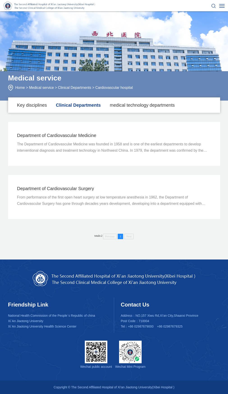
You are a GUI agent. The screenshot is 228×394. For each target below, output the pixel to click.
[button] (214, 5)
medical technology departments (142, 105)
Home (20, 88)
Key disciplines (32, 105)
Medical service (41, 88)
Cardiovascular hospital (114, 88)
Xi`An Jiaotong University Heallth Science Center (42, 326)
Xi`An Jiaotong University (25, 321)
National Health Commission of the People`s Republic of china (51, 315)
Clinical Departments (74, 88)
